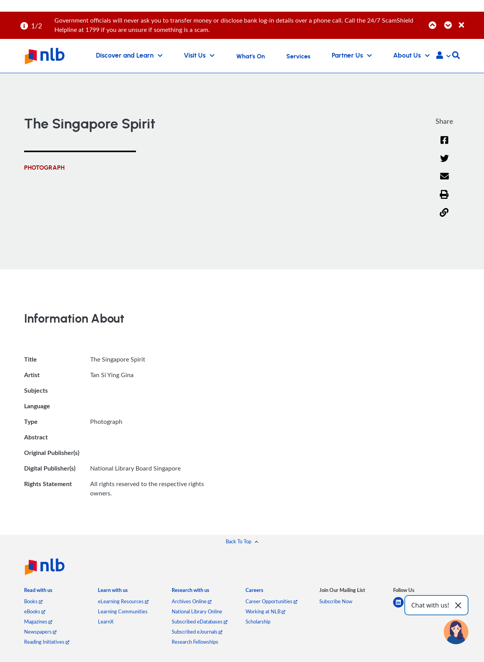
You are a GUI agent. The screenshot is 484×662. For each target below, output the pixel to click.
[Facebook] (444, 145)
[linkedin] (401, 607)
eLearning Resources (123, 601)
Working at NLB (265, 611)
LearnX (105, 621)
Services (298, 56)
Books (33, 601)
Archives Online (191, 601)
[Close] (470, 21)
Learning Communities (123, 611)
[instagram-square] (435, 607)
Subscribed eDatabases (199, 621)
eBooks (34, 611)
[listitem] (38, 592)
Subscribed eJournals (197, 631)
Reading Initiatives (46, 641)
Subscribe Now (335, 601)
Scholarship (257, 621)
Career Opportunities (271, 601)
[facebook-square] (418, 607)
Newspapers (40, 631)
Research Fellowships (195, 641)
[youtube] (451, 607)
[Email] (444, 181)
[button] (443, 56)
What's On (250, 56)
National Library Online (197, 611)
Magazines (38, 621)
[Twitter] (444, 163)
